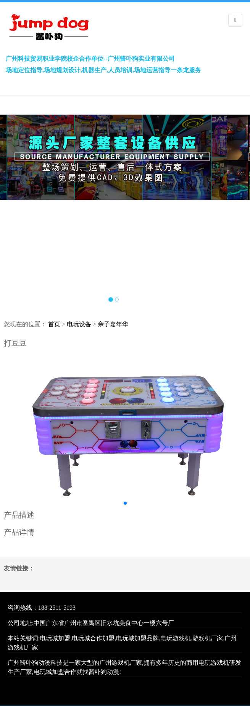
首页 (54, 324)
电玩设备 (79, 324)
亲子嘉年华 (113, 324)
